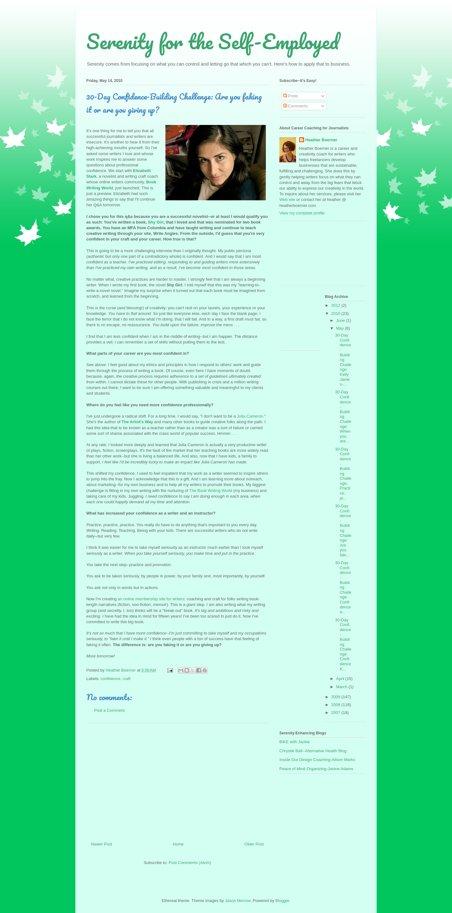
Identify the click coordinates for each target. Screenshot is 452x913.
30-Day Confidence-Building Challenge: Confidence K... (343, 644)
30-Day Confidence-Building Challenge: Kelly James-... (343, 359)
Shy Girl (156, 222)
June (341, 320)
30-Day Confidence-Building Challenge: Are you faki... (343, 530)
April (341, 678)
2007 (336, 712)
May (340, 328)
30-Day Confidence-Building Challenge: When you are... (343, 416)
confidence (111, 678)
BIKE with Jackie (294, 741)
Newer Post (101, 844)
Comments (295, 106)
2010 (336, 313)
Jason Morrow (237, 900)
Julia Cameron (250, 416)
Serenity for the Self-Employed (212, 41)
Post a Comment (109, 710)
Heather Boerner (321, 140)
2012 (336, 305)
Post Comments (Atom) (190, 862)
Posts (290, 96)
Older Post (254, 844)
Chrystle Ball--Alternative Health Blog (313, 750)
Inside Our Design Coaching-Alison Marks (317, 759)
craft (127, 678)
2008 (336, 704)
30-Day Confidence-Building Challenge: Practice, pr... (343, 473)
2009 (336, 696)
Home (178, 844)
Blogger (282, 900)
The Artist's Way (137, 421)
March (342, 686)
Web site (287, 199)
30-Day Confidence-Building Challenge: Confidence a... (343, 587)
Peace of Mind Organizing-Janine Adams (316, 768)
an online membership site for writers (151, 599)
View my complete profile (302, 213)
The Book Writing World (210, 490)
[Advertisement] (177, 780)
